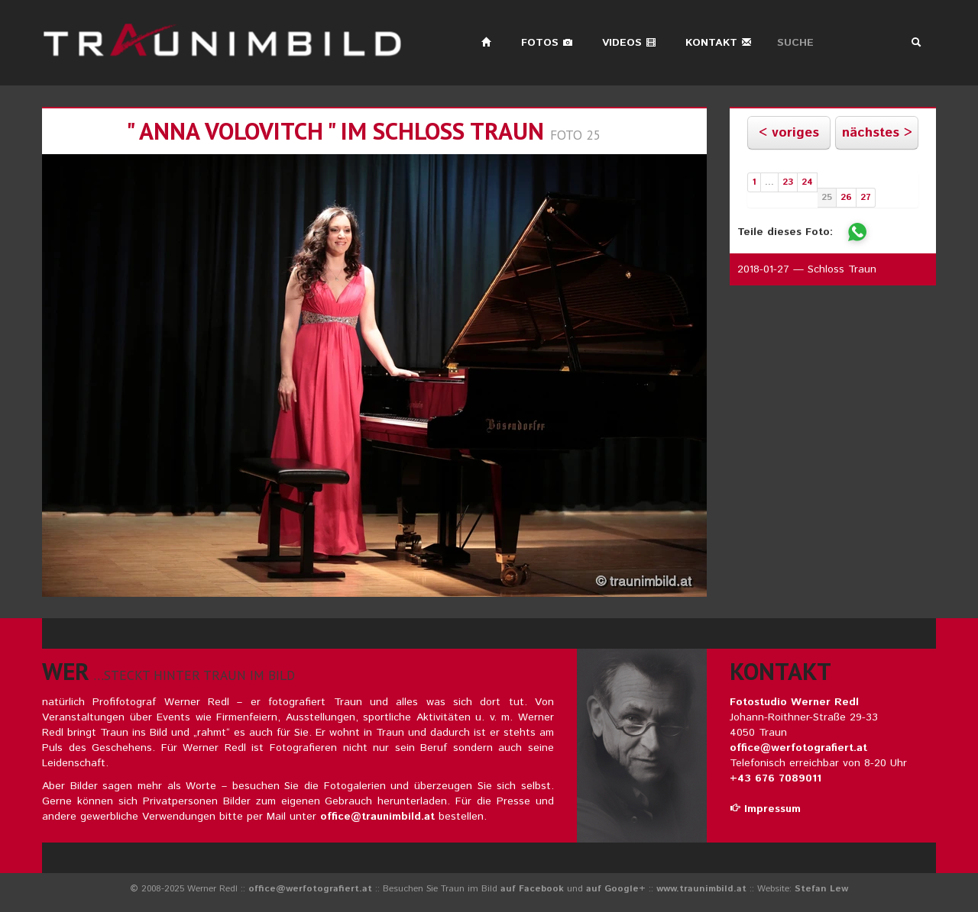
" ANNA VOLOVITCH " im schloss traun (335, 131)
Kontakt (718, 42)
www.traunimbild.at (701, 888)
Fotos (547, 42)
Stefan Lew (821, 888)
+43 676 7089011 (775, 778)
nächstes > (877, 133)
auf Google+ (616, 888)
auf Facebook (532, 888)
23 (787, 182)
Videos (629, 42)
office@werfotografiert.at (798, 748)
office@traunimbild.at (377, 816)
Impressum (765, 809)
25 (826, 197)
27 (865, 197)
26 (846, 197)
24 (807, 182)
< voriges (789, 133)
